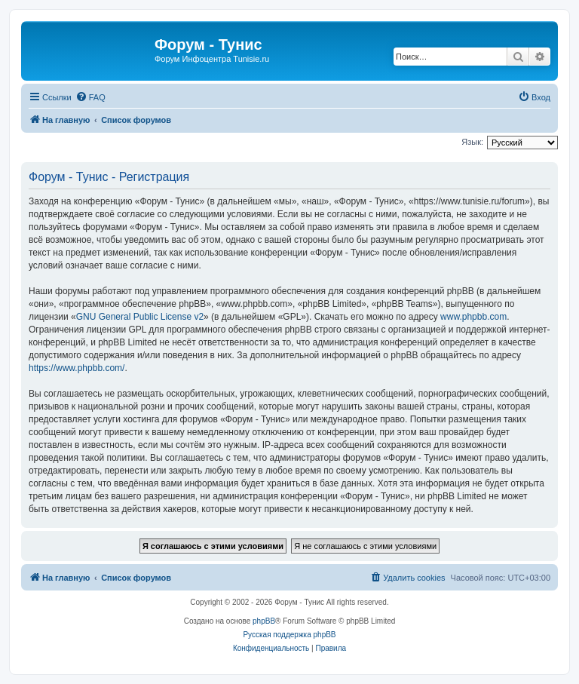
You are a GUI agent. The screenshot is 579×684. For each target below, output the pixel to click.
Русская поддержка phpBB (289, 634)
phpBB (264, 621)
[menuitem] (90, 97)
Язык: (472, 141)
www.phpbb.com (473, 316)
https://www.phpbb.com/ (76, 368)
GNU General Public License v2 (140, 316)
